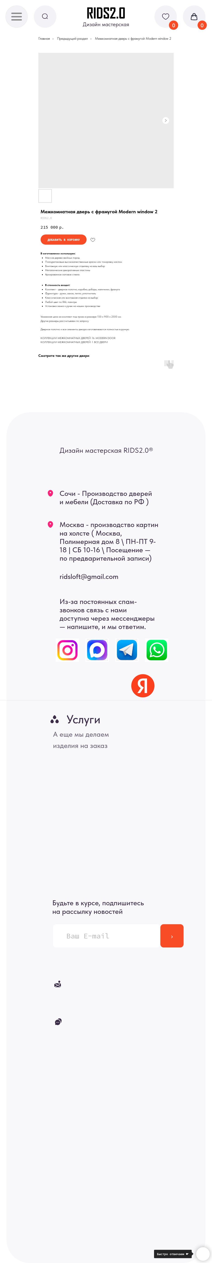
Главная (44, 38)
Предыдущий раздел (72, 38)
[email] (106, 935)
